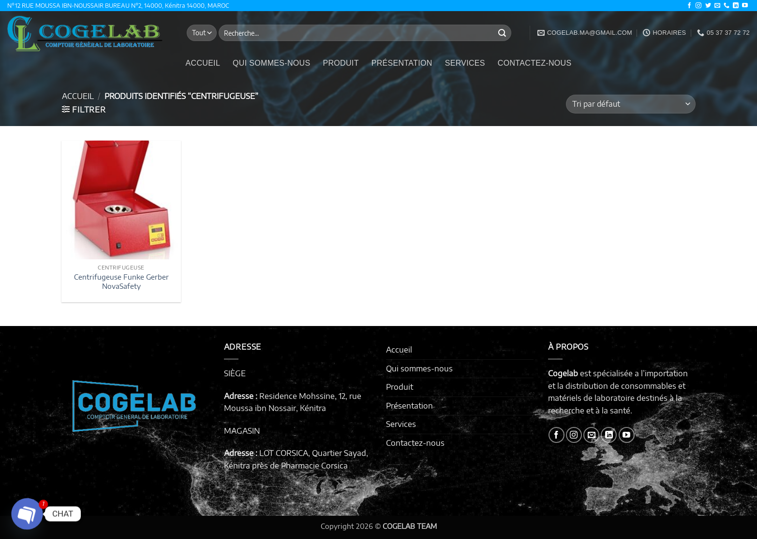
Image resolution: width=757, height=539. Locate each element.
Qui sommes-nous (271, 63)
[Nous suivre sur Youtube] (745, 5)
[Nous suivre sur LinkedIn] (736, 5)
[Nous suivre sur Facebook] (689, 5)
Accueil (203, 63)
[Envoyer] (502, 33)
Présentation (401, 63)
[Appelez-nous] (726, 5)
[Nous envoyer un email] (717, 5)
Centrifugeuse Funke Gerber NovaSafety (121, 281)
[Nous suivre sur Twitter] (708, 5)
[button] (84, 109)
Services (465, 63)
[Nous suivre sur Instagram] (698, 5)
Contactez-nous (535, 63)
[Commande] (630, 104)
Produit (340, 63)
